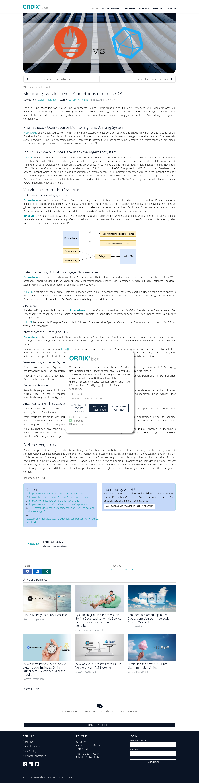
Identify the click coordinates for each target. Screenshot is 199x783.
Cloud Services (135, 626)
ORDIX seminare (32, 746)
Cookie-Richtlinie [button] (81, 394)
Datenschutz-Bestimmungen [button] (87, 398)
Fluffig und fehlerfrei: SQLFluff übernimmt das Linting (147, 666)
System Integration (48, 99)
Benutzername (138, 740)
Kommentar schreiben (99, 725)
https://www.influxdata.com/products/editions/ (54, 500)
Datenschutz (39, 777)
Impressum (27, 777)
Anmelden (153, 761)
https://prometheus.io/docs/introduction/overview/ (56, 493)
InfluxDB (28, 157)
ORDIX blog (29, 751)
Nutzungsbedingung (55, 777)
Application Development (89, 630)
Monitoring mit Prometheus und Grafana (129, 506)
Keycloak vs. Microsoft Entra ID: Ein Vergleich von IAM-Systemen (98, 666)
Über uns (28, 741)
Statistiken (78, 424)
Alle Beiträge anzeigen (55, 546)
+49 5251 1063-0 (89, 753)
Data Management (138, 671)
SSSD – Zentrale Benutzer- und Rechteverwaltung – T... (48, 79)
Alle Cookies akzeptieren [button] (99, 408)
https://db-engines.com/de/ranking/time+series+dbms (58, 497)
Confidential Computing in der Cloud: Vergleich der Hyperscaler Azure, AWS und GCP (149, 618)
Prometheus (30, 132)
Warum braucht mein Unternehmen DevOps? (154, 79)
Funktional (78, 420)
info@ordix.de (91, 757)
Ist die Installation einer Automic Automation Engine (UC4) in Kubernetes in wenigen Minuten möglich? (44, 669)
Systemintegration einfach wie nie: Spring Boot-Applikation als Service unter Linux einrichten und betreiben (98, 620)
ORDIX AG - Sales (78, 99)
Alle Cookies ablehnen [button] (119, 408)
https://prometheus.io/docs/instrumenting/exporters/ (58, 504)
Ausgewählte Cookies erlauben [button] (79, 408)
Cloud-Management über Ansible (45, 615)
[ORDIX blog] (35, 6)
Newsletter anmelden (34, 755)
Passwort (134, 749)
